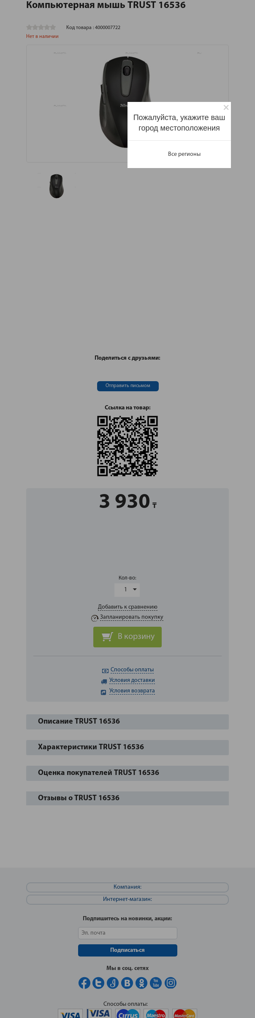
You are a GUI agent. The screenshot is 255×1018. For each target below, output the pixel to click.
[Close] (226, 107)
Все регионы (184, 154)
